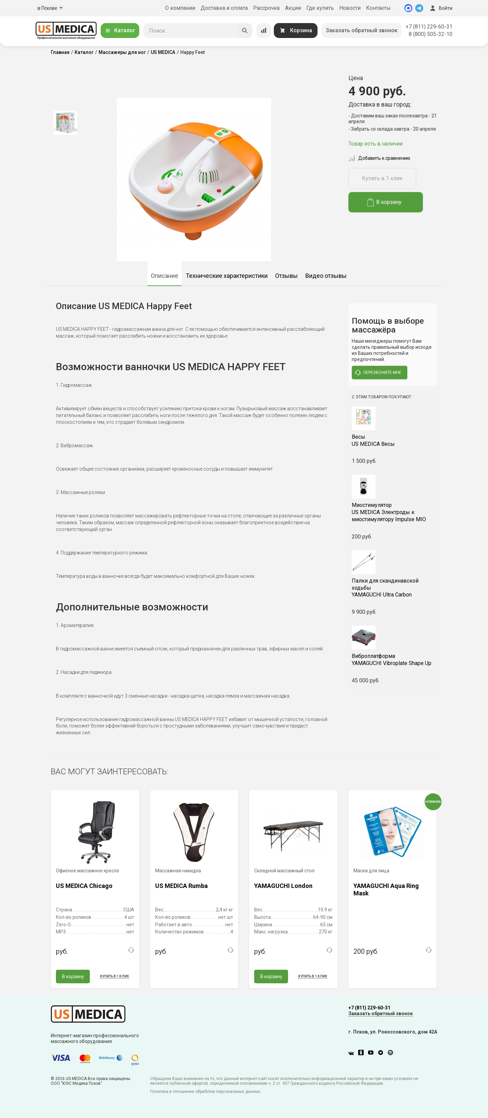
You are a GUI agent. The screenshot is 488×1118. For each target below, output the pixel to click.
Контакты (378, 8)
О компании (180, 8)
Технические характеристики (227, 275)
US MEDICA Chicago (84, 885)
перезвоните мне (378, 372)
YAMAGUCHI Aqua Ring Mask (386, 889)
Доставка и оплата (224, 8)
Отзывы (286, 275)
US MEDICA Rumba (181, 885)
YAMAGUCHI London (283, 885)
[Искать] (244, 30)
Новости (350, 8)
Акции (293, 8)
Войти (440, 8)
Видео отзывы (326, 275)
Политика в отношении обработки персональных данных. (205, 1091)
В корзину (384, 202)
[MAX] (408, 8)
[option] (65, 123)
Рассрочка (266, 8)
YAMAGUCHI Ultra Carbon (393, 587)
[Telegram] (419, 8)
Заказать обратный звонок (362, 30)
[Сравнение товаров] (263, 30)
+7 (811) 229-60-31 (429, 26)
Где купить (320, 8)
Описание (164, 275)
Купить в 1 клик (382, 178)
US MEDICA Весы (393, 440)
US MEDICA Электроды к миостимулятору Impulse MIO (393, 512)
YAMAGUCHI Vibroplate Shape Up (393, 659)
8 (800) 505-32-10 (430, 34)
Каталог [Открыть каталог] (120, 30)
